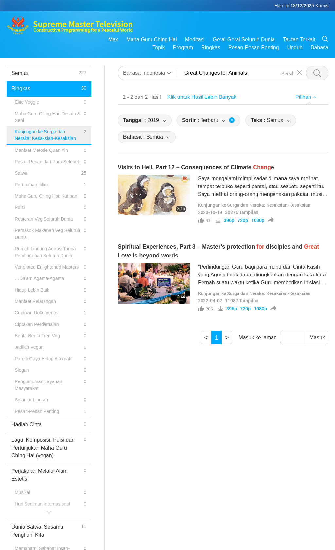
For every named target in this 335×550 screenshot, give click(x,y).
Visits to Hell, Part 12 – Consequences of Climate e (196, 167)
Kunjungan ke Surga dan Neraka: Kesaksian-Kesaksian (254, 205)
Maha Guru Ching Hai (151, 39)
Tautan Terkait (299, 39)
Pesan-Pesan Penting (253, 47)
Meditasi (195, 39)
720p (243, 220)
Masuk (317, 337)
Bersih (288, 73)
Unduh (295, 47)
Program (183, 47)
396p (229, 220)
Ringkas (210, 47)
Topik (158, 47)
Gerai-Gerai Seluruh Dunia (243, 39)
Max (113, 39)
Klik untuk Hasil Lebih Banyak (202, 97)
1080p (257, 220)
